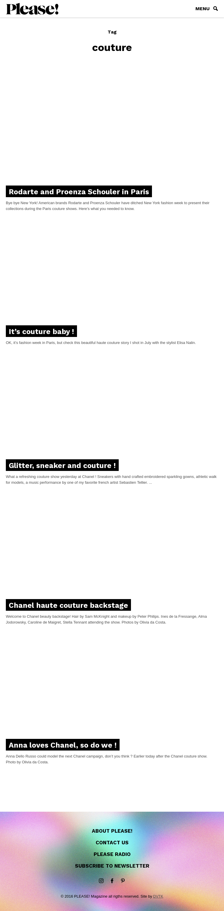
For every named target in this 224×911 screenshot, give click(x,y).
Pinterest (122, 881)
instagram (101, 881)
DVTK (158, 896)
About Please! (112, 831)
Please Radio (112, 854)
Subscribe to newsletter (112, 866)
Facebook (112, 881)
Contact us (112, 842)
